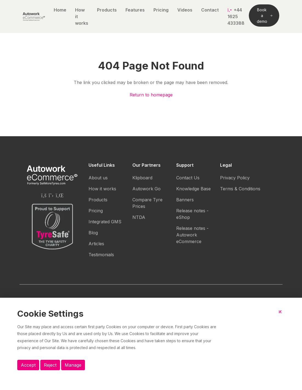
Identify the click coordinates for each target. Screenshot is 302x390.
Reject (50, 365)
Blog (93, 232)
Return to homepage (151, 95)
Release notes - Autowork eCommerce (192, 234)
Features (135, 10)
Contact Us (188, 177)
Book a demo (264, 15)
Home (60, 10)
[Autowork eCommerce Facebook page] (43, 195)
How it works (81, 16)
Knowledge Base (193, 188)
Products (107, 10)
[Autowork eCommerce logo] (34, 16)
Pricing (161, 10)
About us (98, 177)
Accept (28, 365)
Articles (96, 243)
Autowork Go (146, 188)
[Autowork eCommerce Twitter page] (51, 195)
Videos (184, 10)
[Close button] (282, 316)
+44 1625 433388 (235, 16)
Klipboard (142, 177)
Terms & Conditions (240, 188)
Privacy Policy (235, 177)
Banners (185, 199)
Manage (73, 365)
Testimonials (101, 254)
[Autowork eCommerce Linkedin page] (60, 195)
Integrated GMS (105, 221)
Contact (210, 10)
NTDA (138, 217)
